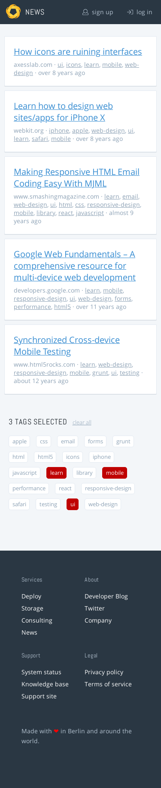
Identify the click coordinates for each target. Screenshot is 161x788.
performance (32, 306)
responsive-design (113, 204)
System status (41, 672)
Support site (39, 696)
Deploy (31, 596)
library (45, 213)
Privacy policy (104, 672)
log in (139, 12)
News (29, 632)
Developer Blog (106, 596)
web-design (108, 130)
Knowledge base (45, 684)
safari (40, 138)
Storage (32, 608)
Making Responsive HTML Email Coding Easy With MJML (77, 177)
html (65, 204)
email (130, 196)
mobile (112, 64)
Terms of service (108, 684)
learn (91, 64)
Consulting (36, 620)
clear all (82, 422)
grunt (100, 372)
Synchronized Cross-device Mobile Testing (67, 345)
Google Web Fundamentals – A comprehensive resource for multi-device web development (75, 265)
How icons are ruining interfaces (78, 51)
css (79, 204)
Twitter (95, 608)
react (65, 213)
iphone (59, 130)
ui (60, 64)
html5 (62, 306)
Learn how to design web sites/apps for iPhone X (63, 111)
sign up (97, 12)
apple (80, 130)
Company (98, 620)
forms (123, 298)
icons (73, 64)
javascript (90, 213)
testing (130, 372)
